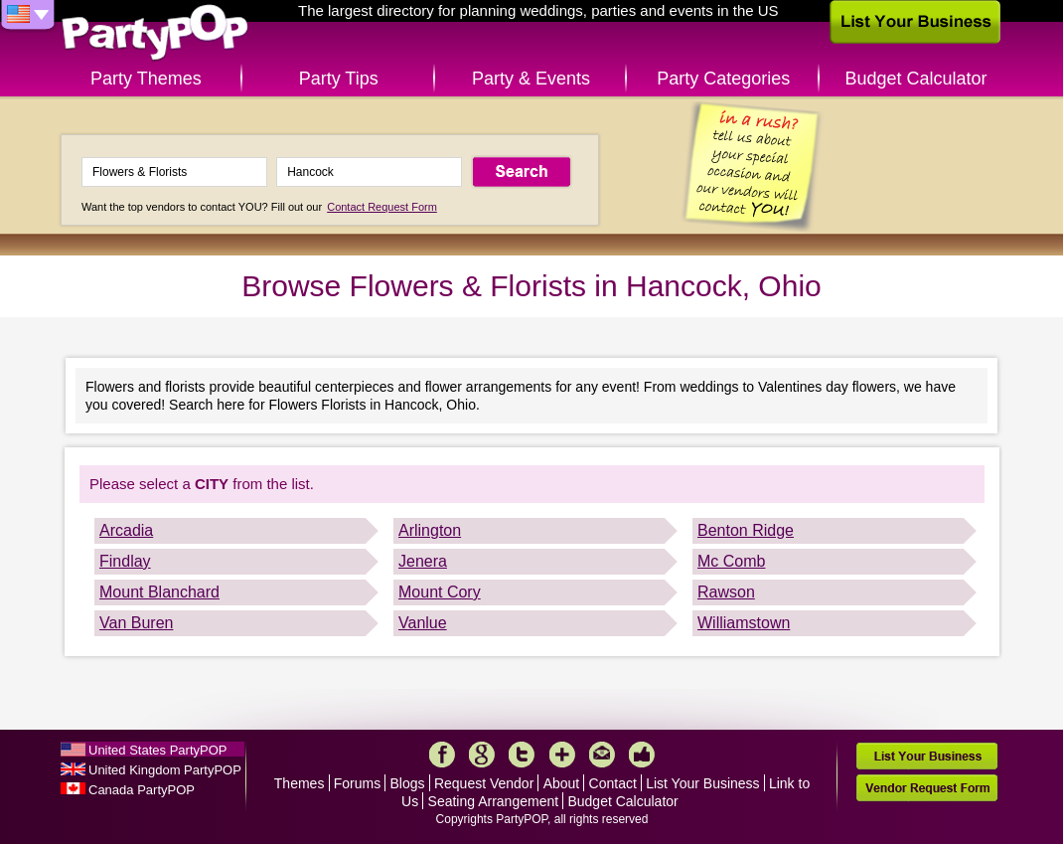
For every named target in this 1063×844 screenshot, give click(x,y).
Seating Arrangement (493, 801)
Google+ (482, 754)
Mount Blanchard (159, 592)
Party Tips (339, 78)
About (561, 783)
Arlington (429, 530)
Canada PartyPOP (141, 789)
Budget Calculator (916, 78)
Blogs (407, 783)
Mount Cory (439, 592)
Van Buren (136, 622)
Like (642, 754)
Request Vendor (483, 783)
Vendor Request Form (926, 787)
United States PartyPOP (157, 750)
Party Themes (146, 78)
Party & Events (531, 78)
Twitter (521, 754)
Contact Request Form (382, 207)
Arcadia (126, 530)
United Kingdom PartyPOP (164, 769)
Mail (602, 754)
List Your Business (702, 783)
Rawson (726, 592)
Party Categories (723, 78)
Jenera (422, 561)
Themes (299, 783)
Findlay (125, 561)
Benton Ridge (745, 530)
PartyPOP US (155, 33)
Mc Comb (731, 561)
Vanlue (422, 622)
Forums (357, 783)
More (562, 754)
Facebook (442, 754)
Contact (613, 783)
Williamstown (743, 622)
